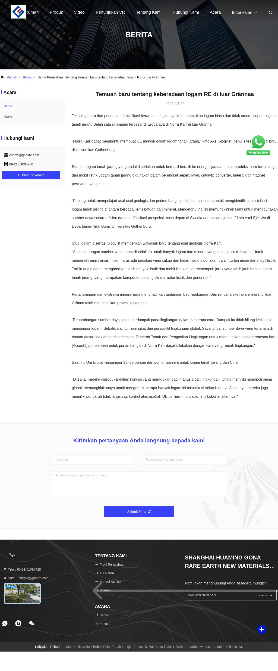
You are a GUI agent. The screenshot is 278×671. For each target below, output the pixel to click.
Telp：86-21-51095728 (22, 569)
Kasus (8, 116)
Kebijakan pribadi (47, 647)
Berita (27, 77)
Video (79, 12)
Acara (215, 12)
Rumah (32, 12)
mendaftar (263, 595)
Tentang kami (148, 12)
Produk (56, 12)
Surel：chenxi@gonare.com (25, 578)
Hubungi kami (186, 12)
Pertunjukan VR (110, 12)
